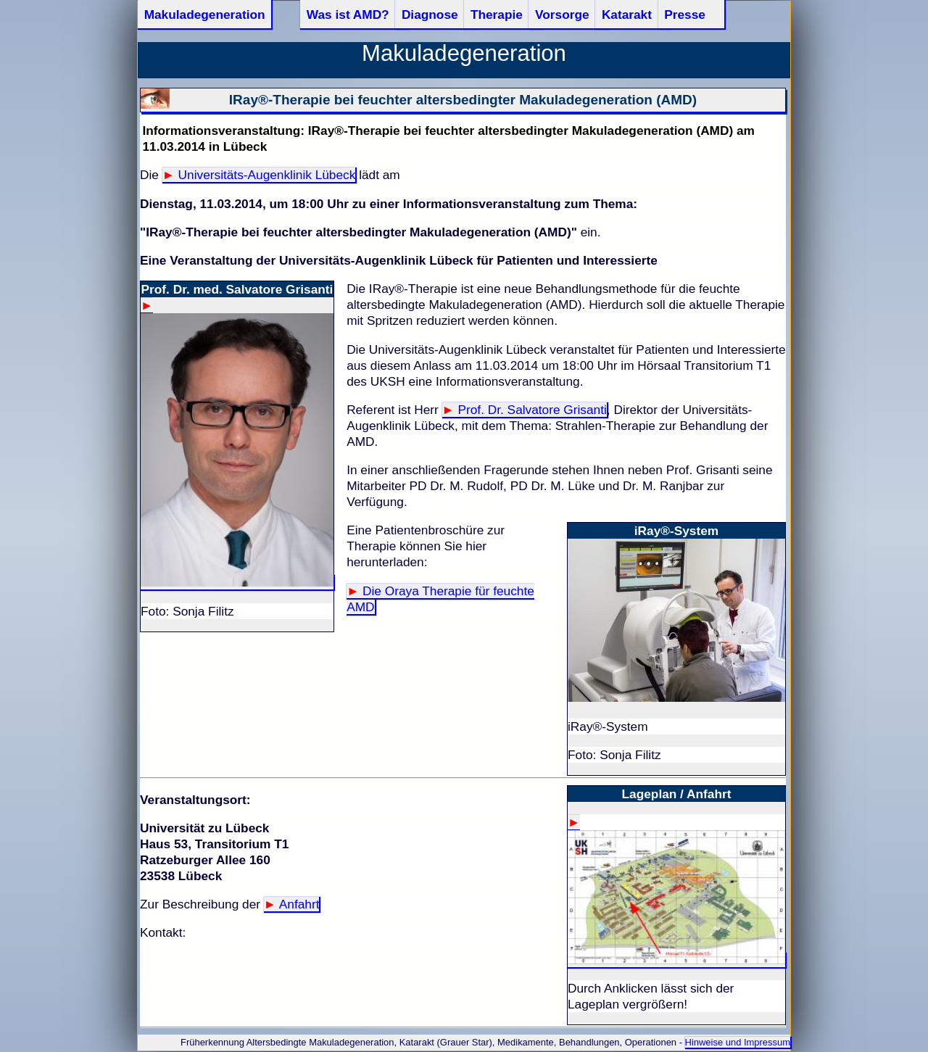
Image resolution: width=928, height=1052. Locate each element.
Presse (684, 14)
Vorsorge (562, 14)
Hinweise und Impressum (737, 1042)
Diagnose (430, 14)
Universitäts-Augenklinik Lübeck (267, 174)
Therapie (497, 14)
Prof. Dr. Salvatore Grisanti (532, 409)
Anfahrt (299, 904)
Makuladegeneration (204, 14)
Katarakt (627, 14)
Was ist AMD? (348, 14)
